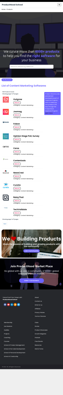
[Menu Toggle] (59, 4)
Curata (17, 185)
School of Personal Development (14, 353)
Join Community (31, 251)
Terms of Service (40, 316)
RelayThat (18, 197)
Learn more (49, 113)
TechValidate (20, 209)
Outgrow (17, 99)
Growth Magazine (40, 334)
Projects (6, 334)
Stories (37, 326)
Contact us (38, 301)
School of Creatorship (11, 356)
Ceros (16, 148)
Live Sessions (8, 326)
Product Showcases (41, 330)
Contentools (19, 160)
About (37, 297)
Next (4, 224)
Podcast (37, 338)
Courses (6, 341)
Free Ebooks (39, 341)
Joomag (17, 111)
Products (9, 9)
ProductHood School (12, 4)
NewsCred (18, 172)
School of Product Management (14, 345)
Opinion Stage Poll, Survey (26, 136)
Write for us (38, 305)
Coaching (7, 338)
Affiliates (37, 309)
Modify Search (7, 80)
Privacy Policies (40, 312)
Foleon (16, 123)
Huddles (6, 330)
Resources (38, 345)
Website (17, 103)
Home (3, 9)
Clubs (36, 322)
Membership (8, 322)
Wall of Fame (39, 349)
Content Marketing (27, 105)
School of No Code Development (14, 349)
